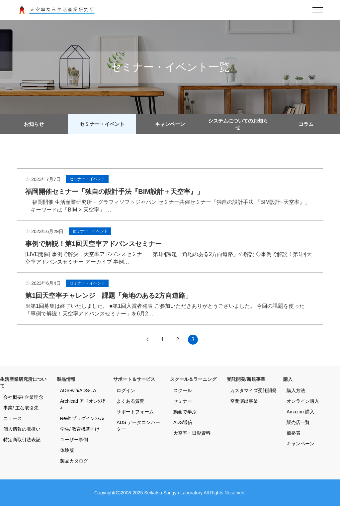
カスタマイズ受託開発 (253, 390)
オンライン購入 (303, 401)
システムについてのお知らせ (238, 124)
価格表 (293, 433)
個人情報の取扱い (22, 429)
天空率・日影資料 (192, 433)
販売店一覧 (298, 422)
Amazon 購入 (300, 411)
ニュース (12, 418)
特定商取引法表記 (22, 439)
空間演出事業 (244, 401)
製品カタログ (74, 461)
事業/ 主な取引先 (21, 407)
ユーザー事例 (74, 439)
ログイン (126, 390)
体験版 (67, 450)
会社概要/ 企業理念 (23, 397)
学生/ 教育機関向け (80, 429)
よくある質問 (130, 401)
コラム (305, 124)
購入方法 (296, 390)
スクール (182, 390)
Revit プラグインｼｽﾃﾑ (82, 418)
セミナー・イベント (102, 124)
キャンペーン (170, 124)
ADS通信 (182, 422)
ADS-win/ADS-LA (78, 390)
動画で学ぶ (185, 411)
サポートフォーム (135, 411)
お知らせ (34, 124)
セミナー (182, 401)
